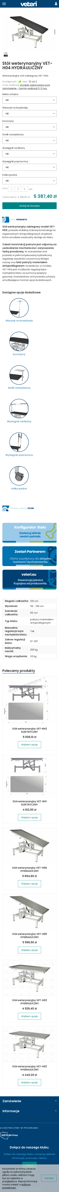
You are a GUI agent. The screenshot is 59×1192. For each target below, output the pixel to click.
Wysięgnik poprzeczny (15, 161)
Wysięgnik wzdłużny (13, 148)
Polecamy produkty (18, 670)
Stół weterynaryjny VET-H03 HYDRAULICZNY (29, 1002)
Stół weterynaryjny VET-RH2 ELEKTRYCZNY (29, 730)
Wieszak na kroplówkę (15, 107)
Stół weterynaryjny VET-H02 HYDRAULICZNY (29, 1068)
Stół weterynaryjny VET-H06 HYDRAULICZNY (29, 869)
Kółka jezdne (9, 174)
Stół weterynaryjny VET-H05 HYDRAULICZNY (29, 935)
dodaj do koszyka (29, 205)
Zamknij (49, 1178)
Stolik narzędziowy (13, 134)
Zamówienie (29, 1101)
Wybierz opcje (29, 744)
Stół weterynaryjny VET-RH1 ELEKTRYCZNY (30, 803)
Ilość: (5, 188)
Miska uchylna (10, 94)
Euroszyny (8, 121)
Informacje (29, 1111)
